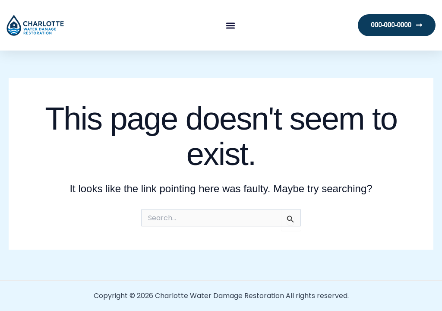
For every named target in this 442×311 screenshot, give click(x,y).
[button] (230, 25)
